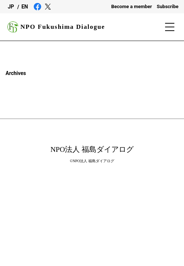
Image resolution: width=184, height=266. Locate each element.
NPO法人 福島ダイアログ (92, 149)
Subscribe (168, 6)
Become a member (131, 6)
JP (11, 6)
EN (25, 6)
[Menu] (170, 27)
